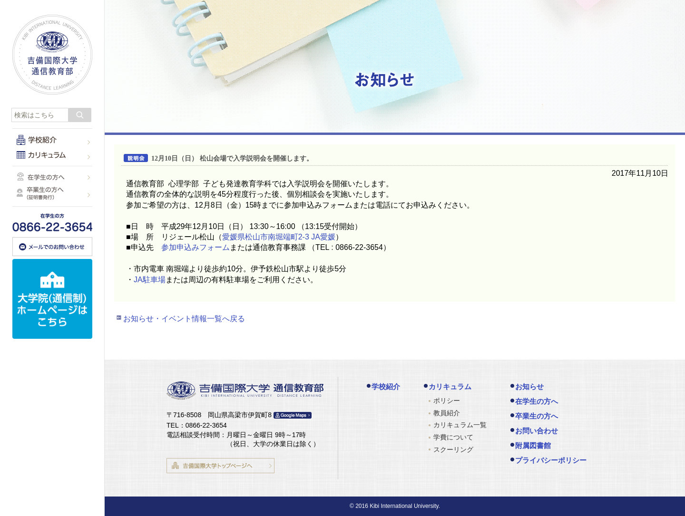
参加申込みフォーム (195, 247)
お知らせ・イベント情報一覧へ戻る (184, 319)
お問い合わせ (536, 431)
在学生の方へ (536, 401)
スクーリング (453, 449)
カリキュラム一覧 (460, 425)
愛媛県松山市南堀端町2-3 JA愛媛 (278, 237)
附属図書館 (533, 445)
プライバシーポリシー (551, 460)
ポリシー (446, 400)
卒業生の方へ (536, 416)
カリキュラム (450, 386)
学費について (453, 437)
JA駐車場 (150, 280)
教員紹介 (446, 413)
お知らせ (529, 386)
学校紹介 (386, 386)
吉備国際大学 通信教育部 (52, 55)
